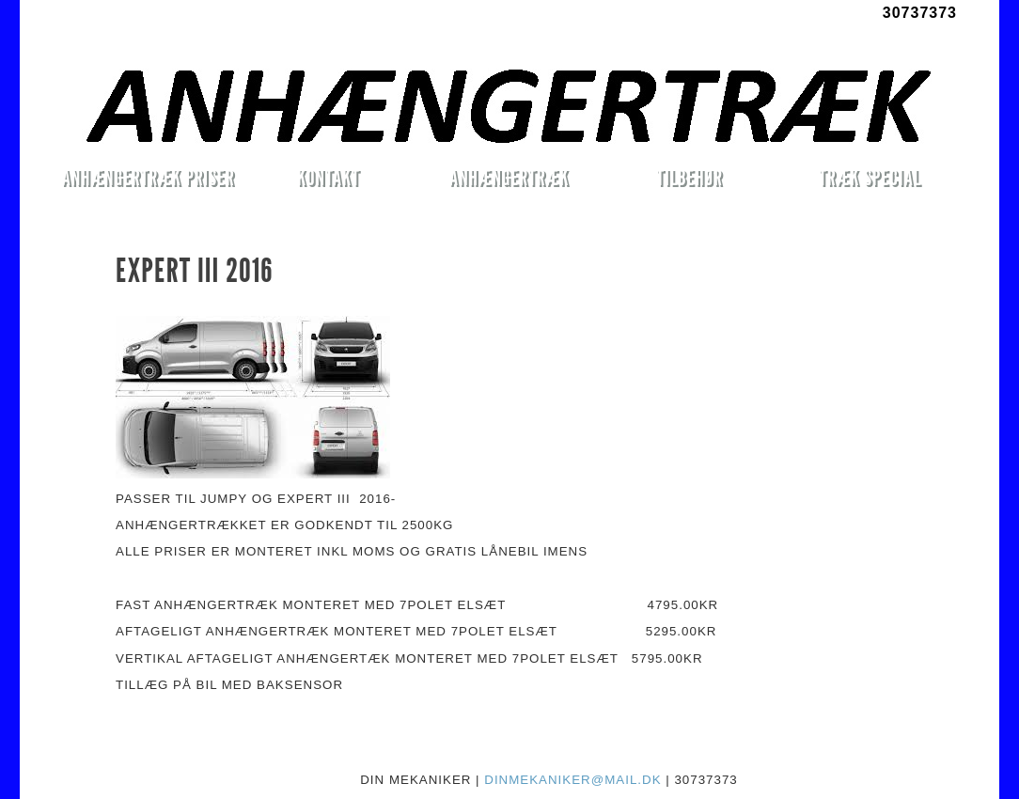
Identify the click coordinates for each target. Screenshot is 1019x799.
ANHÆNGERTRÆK (509, 177)
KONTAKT (328, 177)
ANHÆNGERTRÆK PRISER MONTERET (147, 180)
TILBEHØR (689, 177)
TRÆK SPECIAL (870, 177)
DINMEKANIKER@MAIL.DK (572, 780)
